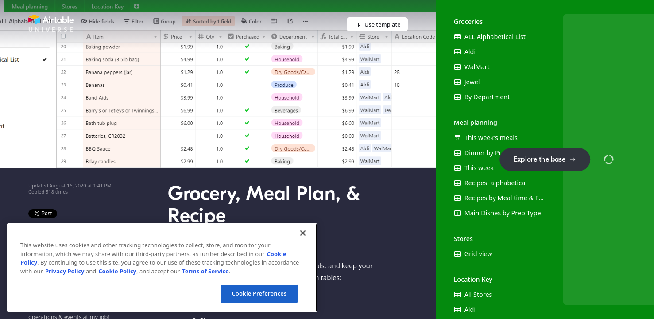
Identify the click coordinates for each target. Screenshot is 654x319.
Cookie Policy (117, 271)
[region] (162, 267)
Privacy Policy (65, 271)
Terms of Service (205, 271)
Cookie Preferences (259, 293)
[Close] (303, 233)
